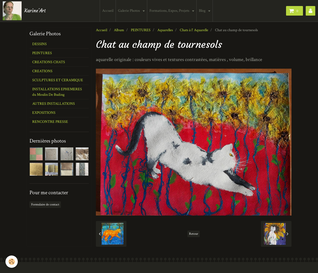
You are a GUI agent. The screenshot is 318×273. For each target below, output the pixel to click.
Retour (193, 234)
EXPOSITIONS (43, 112)
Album (119, 30)
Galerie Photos (129, 10)
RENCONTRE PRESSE (50, 121)
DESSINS (39, 44)
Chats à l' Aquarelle (194, 30)
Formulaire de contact (45, 204)
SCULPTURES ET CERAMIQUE (57, 80)
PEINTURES (141, 30)
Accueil (107, 10)
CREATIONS (42, 71)
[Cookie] (11, 261)
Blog (202, 10)
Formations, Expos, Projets (169, 10)
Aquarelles (165, 30)
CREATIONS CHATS (48, 62)
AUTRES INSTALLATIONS (53, 103)
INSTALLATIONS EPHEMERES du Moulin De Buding (57, 92)
